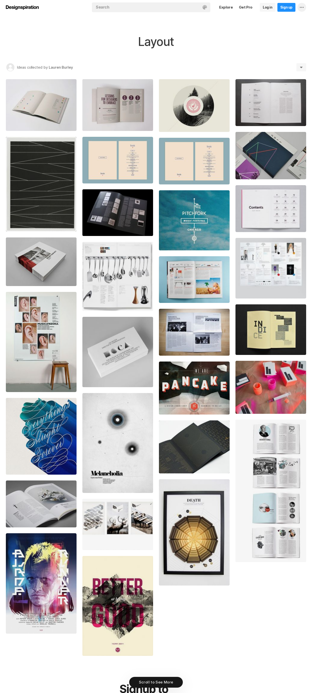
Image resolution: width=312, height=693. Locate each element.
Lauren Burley (61, 67)
